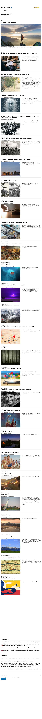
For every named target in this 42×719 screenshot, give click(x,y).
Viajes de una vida (9, 22)
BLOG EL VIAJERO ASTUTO (5, 262)
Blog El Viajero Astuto (5, 534)
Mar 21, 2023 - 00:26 (10, 76)
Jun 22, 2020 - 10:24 (10, 475)
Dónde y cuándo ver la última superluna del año (13, 285)
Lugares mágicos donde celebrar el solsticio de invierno (15, 159)
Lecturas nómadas (6, 473)
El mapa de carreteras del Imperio (10, 557)
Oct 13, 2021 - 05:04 (10, 203)
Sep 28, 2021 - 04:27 (10, 245)
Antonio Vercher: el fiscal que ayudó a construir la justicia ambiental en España (19, 647)
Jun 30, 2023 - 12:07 (10, 46)
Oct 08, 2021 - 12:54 (10, 224)
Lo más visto (4, 655)
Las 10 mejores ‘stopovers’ (8, 577)
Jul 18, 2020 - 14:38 (10, 433)
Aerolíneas (3, 52)
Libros (2, 73)
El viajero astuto (7, 14)
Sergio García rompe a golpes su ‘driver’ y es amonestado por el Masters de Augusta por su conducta (20, 642)
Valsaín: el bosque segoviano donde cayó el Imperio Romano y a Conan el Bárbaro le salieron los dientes (20, 117)
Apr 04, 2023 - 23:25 (10, 55)
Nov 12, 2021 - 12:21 (10, 182)
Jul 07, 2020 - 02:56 (10, 454)
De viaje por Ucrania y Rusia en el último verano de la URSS (16, 138)
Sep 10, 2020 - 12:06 (10, 412)
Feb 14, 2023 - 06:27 (10, 97)
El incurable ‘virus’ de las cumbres (10, 306)
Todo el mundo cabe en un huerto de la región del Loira (15, 74)
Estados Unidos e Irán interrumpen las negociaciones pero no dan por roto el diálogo (17, 661)
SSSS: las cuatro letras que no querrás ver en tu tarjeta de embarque (19, 53)
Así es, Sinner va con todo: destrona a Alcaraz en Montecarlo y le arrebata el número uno (22, 650)
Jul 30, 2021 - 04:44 (10, 266)
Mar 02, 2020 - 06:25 (10, 559)
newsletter (3, 675)
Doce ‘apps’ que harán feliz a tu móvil (11, 368)
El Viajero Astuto (4, 137)
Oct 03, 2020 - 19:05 (10, 391)
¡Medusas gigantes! (6, 264)
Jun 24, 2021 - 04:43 (10, 287)
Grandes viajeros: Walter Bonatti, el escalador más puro (16, 389)
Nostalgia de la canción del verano (10, 452)
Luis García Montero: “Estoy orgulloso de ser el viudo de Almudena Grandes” (16, 666)
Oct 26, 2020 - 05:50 (10, 370)
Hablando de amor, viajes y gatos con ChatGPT (13, 95)
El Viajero (6, 10)
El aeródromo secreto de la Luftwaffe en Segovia (14, 222)
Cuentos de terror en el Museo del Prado (11, 243)
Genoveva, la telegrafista (7, 201)
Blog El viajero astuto (5, 555)
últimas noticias (4, 639)
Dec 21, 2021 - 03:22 (10, 161)
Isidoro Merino (3, 46)
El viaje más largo (5, 515)
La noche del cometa (6, 431)
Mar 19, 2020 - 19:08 (10, 538)
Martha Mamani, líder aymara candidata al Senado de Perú (16, 645)
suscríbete (36, 7)
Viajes (2, 20)
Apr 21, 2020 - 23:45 (10, 517)
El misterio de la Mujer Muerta (9, 536)
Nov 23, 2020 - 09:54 (10, 349)
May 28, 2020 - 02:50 (10, 496)
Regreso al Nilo (5, 494)
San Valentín (3, 94)
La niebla (3, 347)
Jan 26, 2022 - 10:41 (10, 140)
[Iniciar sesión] (40, 7)
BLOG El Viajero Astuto (5, 576)
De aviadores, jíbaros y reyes (8, 180)
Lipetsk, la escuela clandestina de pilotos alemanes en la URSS (17, 326)
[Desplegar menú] (2, 7)
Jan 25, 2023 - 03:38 (10, 119)
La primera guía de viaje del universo (11, 410)
